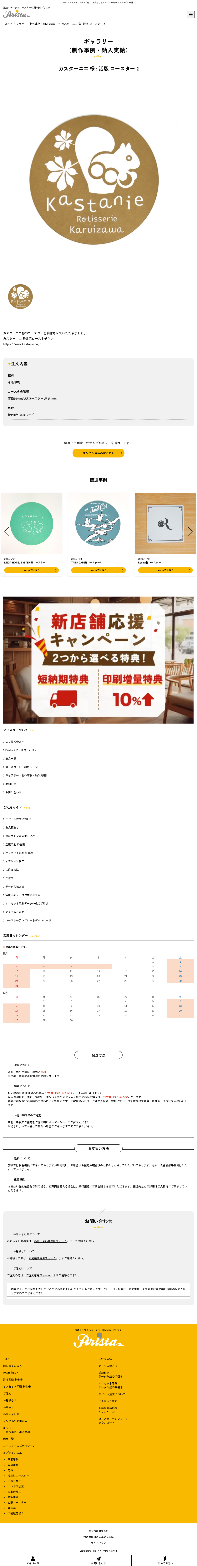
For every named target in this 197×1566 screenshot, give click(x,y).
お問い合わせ (98, 1560)
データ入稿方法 (14, 886)
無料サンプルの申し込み (20, 836)
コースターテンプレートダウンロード (28, 920)
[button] (6, 531)
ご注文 (9, 878)
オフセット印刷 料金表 (19, 853)
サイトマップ (98, 1542)
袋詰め (12, 1508)
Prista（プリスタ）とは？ (21, 750)
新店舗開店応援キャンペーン (107, 1410)
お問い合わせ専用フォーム (50, 1241)
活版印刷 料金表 (15, 844)
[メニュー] (191, 14)
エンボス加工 (16, 1486)
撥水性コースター (18, 1475)
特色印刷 (13, 1497)
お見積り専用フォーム (42, 1258)
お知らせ (10, 784)
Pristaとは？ (10, 1373)
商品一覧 (10, 758)
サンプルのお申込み (15, 1421)
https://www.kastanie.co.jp (22, 343)
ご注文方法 (12, 870)
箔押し (12, 1470)
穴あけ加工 (14, 1492)
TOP (6, 24)
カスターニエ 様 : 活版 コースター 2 (83, 24)
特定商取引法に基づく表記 (98, 1537)
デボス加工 (14, 1481)
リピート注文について (18, 819)
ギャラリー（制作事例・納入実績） (35, 24)
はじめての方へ (164, 1560)
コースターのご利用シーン (21, 767)
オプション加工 (14, 861)
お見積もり (12, 827)
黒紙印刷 (13, 1465)
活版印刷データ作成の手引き (22, 895)
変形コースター (17, 1502)
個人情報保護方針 (98, 1531)
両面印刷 (13, 1459)
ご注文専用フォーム (38, 1275)
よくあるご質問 (14, 912)
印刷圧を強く (16, 1513)
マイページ (33, 1560)
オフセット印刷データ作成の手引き (26, 903)
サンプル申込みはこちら (98, 453)
